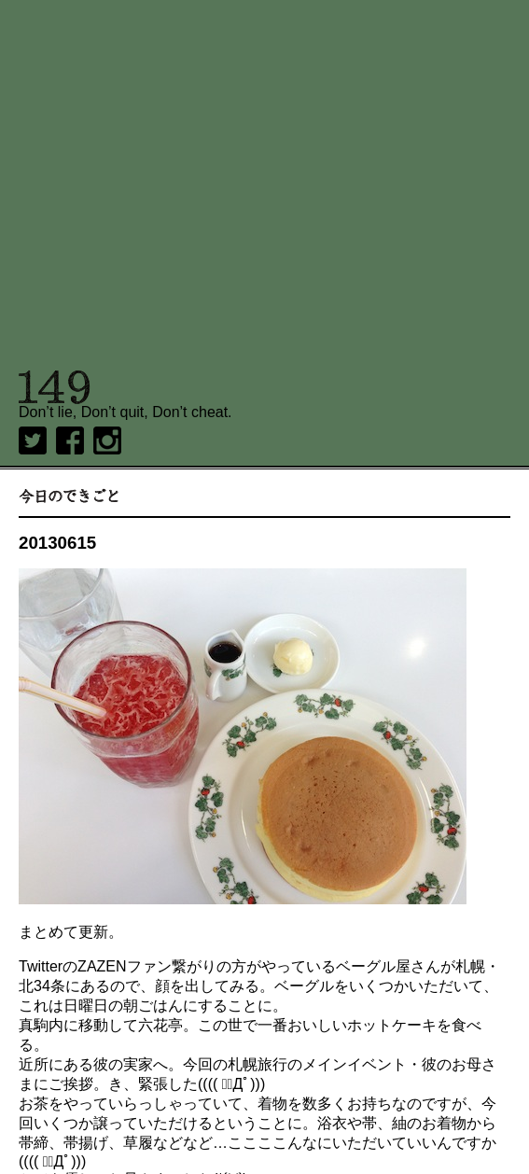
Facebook (70, 440)
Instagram (107, 440)
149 (54, 387)
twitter (33, 440)
